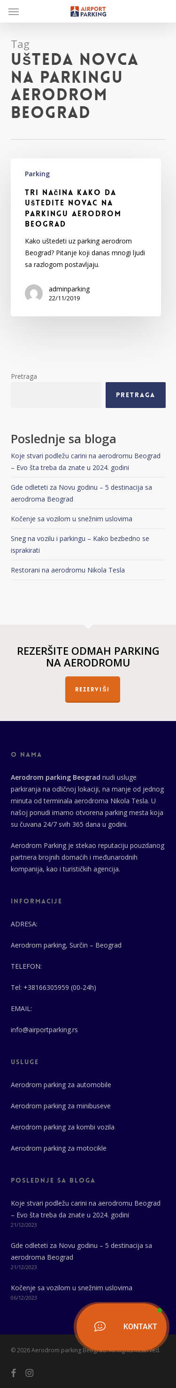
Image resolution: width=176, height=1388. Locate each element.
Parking (37, 173)
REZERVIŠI (92, 689)
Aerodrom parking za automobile (61, 1084)
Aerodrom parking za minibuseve (61, 1105)
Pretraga (24, 376)
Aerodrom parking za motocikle (59, 1148)
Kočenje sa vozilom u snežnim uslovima (71, 518)
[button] (13, 11)
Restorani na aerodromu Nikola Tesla (68, 569)
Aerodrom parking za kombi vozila (63, 1126)
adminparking (69, 288)
